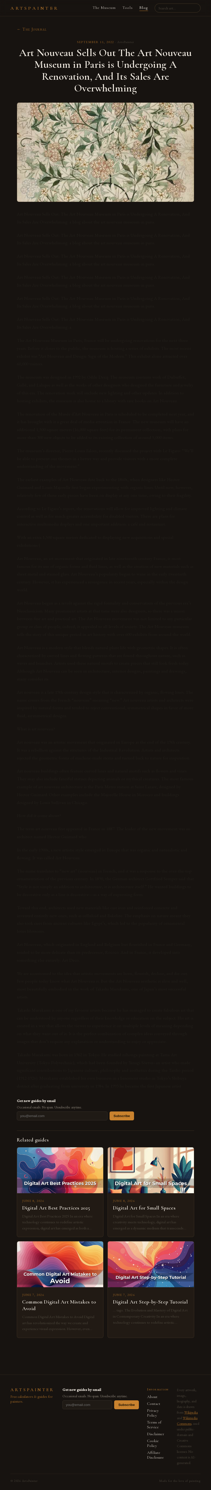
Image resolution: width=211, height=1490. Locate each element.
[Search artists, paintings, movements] (178, 8)
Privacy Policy (153, 1413)
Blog (143, 7)
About (152, 1396)
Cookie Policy (153, 1443)
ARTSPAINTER (34, 8)
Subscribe (122, 1116)
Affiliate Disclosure (155, 1455)
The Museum (104, 7)
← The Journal (32, 29)
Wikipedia (191, 1412)
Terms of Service (154, 1425)
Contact (153, 1403)
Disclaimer (155, 1434)
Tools (127, 7)
